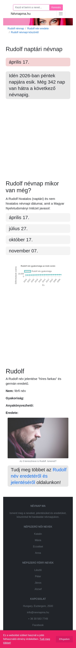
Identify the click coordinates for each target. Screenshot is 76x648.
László (38, 570)
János (38, 582)
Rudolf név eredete (38, 28)
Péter (38, 576)
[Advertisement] (38, 142)
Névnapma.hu (21, 13)
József (38, 589)
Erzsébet (38, 546)
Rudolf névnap (16, 28)
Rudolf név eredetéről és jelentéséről (38, 476)
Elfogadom (64, 639)
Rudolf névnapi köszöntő (25, 32)
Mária (38, 540)
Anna (38, 553)
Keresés (56, 7)
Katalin (38, 534)
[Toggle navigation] (60, 13)
